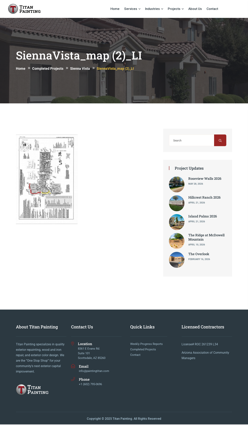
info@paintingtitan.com (94, 371)
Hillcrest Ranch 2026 (204, 198)
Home (115, 9)
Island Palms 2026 (202, 217)
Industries (152, 9)
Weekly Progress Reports (146, 344)
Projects (174, 9)
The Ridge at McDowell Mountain (206, 237)
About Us (195, 9)
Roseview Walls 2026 (204, 179)
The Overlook (198, 254)
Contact (212, 9)
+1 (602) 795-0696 (90, 385)
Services (130, 9)
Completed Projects (143, 350)
